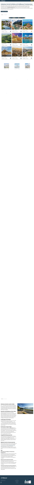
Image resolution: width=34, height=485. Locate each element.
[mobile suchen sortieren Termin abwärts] (24, 17)
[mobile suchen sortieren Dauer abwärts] (18, 17)
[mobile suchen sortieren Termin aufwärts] (20, 17)
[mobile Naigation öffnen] (32, 0)
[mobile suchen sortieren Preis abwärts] (13, 17)
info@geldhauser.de (4, 482)
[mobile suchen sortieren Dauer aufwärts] (15, 17)
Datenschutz (17, 481)
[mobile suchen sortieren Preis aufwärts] (9, 17)
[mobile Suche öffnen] (31, 0)
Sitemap (17, 482)
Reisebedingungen (17, 480)
